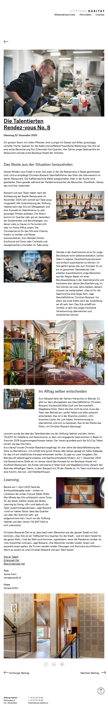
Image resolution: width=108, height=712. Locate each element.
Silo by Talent (11, 556)
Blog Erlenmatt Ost (14, 563)
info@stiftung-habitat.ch (38, 703)
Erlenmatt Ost (11, 560)
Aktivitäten (85, 14)
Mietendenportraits (64, 14)
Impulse (100, 14)
